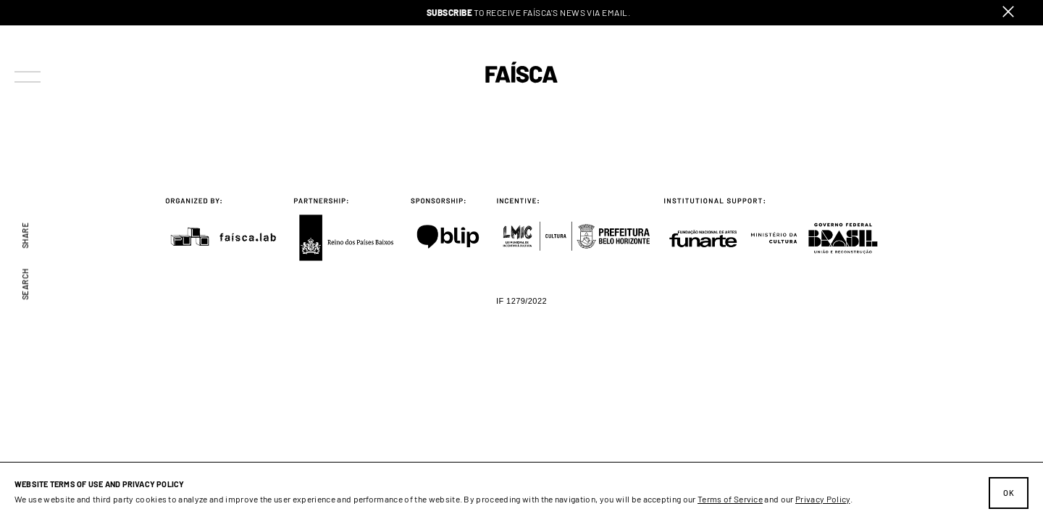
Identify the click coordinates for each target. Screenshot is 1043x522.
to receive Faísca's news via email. (529, 12)
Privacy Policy (822, 499)
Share (25, 235)
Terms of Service (730, 499)
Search (25, 284)
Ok (1008, 492)
